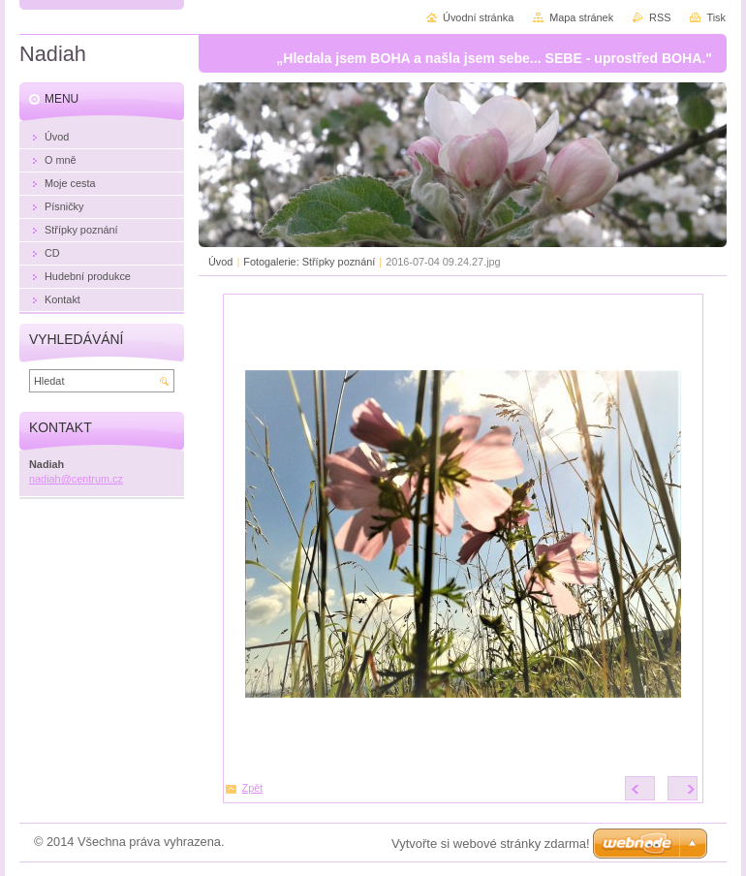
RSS (659, 17)
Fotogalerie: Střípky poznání (309, 261)
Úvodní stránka (478, 17)
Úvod (220, 261)
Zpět (253, 788)
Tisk (716, 17)
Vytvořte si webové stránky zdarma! (490, 843)
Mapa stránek (581, 17)
